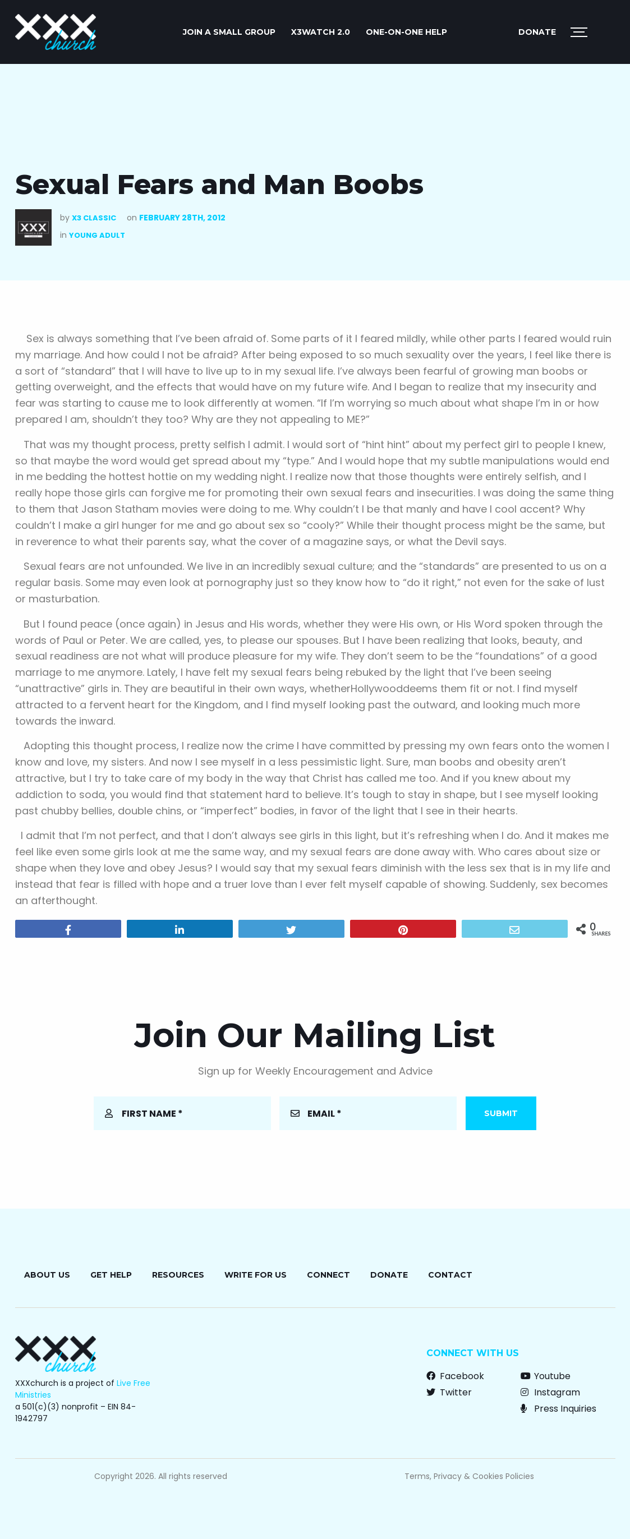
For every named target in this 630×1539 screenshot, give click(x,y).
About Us (47, 1275)
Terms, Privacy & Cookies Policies (469, 1476)
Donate (537, 32)
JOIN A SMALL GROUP (229, 32)
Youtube (546, 1376)
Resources (178, 1275)
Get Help (111, 1275)
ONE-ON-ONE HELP (406, 32)
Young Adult (97, 235)
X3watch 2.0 (320, 32)
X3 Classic (94, 218)
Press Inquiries (558, 1408)
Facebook (455, 1376)
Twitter (449, 1392)
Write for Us (255, 1275)
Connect (328, 1275)
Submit (501, 1113)
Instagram (550, 1392)
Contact (450, 1275)
